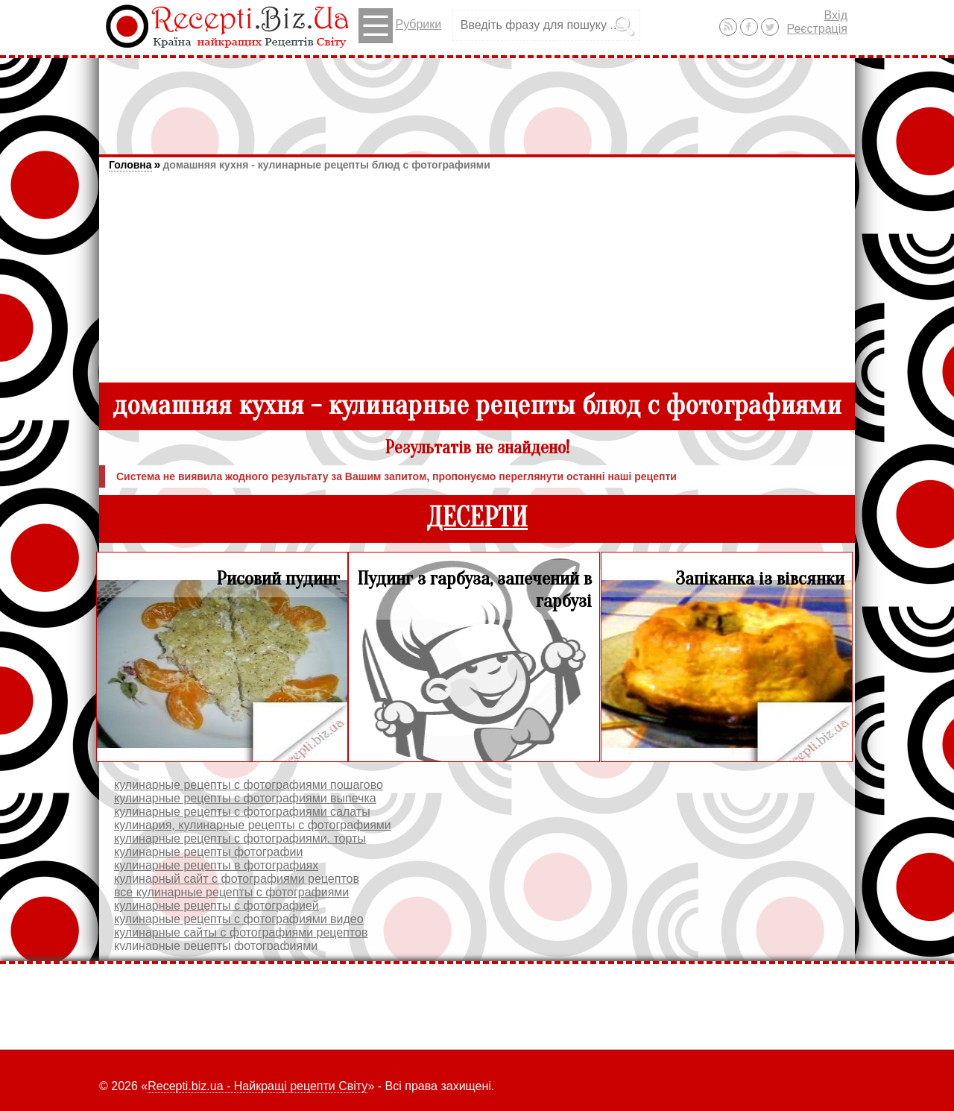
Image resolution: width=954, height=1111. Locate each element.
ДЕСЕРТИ (477, 518)
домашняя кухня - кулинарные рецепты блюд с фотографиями (326, 165)
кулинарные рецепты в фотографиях (216, 865)
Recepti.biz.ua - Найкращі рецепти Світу (257, 1086)
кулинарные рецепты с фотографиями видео (239, 919)
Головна (130, 165)
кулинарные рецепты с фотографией (216, 905)
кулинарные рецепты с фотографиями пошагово (248, 784)
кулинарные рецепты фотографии (208, 852)
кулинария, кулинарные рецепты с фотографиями (252, 825)
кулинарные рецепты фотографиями (216, 946)
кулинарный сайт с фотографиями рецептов (236, 878)
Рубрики (399, 25)
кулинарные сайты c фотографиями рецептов (240, 932)
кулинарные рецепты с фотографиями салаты (242, 811)
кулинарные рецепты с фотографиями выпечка (245, 798)
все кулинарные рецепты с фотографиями (231, 892)
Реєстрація (816, 28)
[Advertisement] (477, 99)
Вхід (835, 15)
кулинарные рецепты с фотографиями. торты (240, 838)
